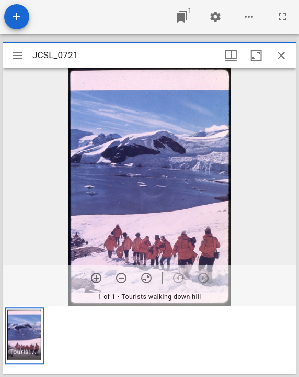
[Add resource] (16, 16)
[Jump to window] (181, 16)
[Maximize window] (256, 55)
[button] (24, 336)
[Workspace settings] (215, 16)
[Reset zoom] (146, 278)
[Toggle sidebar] (17, 55)
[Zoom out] (121, 278)
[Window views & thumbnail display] (231, 55)
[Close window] (281, 55)
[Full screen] (282, 16)
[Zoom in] (96, 278)
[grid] (149, 340)
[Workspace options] (248, 16)
